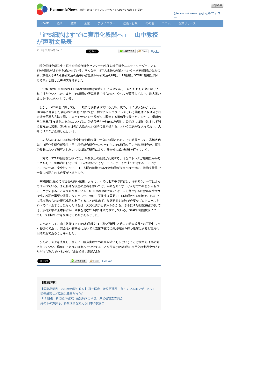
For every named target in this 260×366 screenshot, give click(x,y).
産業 (73, 23)
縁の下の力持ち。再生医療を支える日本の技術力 (72, 303)
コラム (166, 23)
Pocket (155, 51)
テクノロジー (106, 23)
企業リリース (187, 23)
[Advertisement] (99, 339)
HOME (44, 23)
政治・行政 (130, 23)
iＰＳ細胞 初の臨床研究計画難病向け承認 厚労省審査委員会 (81, 298)
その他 (149, 23)
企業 (87, 23)
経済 (60, 23)
